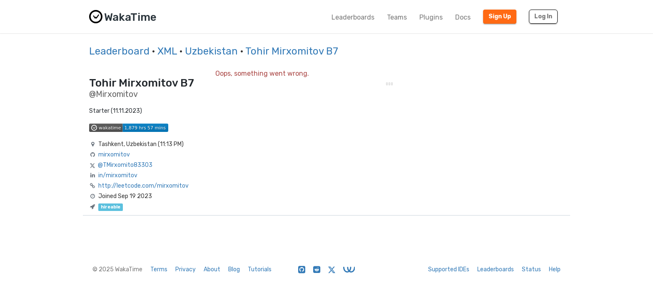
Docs (463, 17)
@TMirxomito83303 (125, 165)
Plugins (431, 17)
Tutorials (260, 269)
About (212, 269)
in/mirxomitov (117, 175)
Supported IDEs (448, 269)
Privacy (185, 269)
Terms (158, 269)
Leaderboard (119, 51)
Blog (234, 269)
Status (531, 269)
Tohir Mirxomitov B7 (291, 51)
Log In (543, 16)
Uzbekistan (211, 51)
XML (167, 51)
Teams (397, 17)
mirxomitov (114, 154)
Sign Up (500, 16)
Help (555, 269)
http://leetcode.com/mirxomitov (143, 185)
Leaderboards (352, 17)
